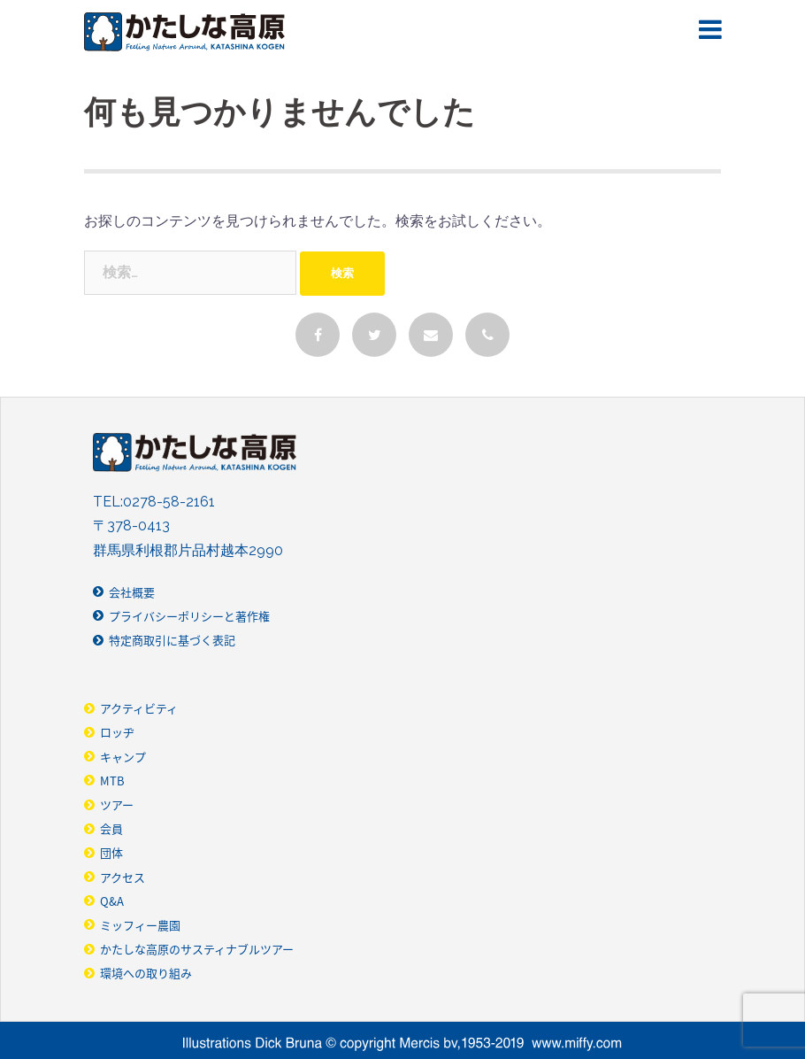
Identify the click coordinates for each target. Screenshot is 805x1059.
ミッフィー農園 (140, 924)
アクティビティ (139, 708)
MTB (112, 780)
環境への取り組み (146, 972)
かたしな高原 (184, 31)
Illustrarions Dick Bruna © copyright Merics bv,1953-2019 (402, 1044)
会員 (111, 828)
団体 (111, 852)
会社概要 (132, 592)
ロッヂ (117, 731)
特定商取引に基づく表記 (172, 639)
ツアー (117, 804)
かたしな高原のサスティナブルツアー (197, 948)
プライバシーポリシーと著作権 (189, 615)
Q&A (112, 901)
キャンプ (123, 756)
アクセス (122, 877)
